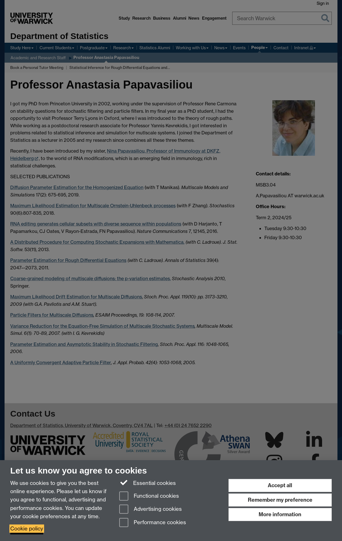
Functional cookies (149, 496)
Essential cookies (147, 482)
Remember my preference (280, 500)
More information (280, 514)
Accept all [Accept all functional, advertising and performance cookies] (280, 485)
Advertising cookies (150, 509)
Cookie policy (26, 528)
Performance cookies (152, 523)
